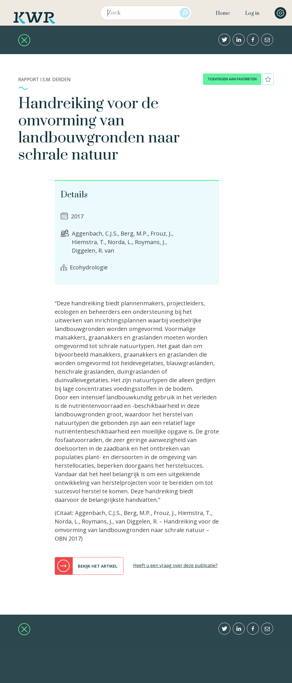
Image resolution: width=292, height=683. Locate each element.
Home (223, 13)
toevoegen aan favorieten (232, 79)
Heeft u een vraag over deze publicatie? (175, 565)
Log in (252, 13)
